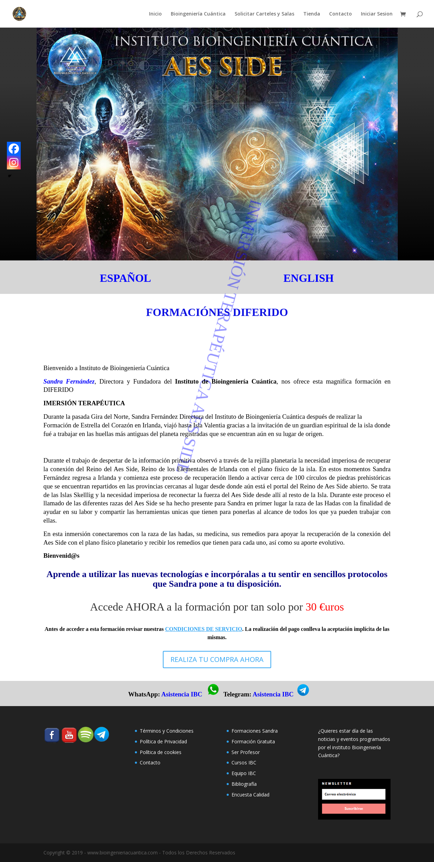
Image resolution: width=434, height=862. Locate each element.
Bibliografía (244, 784)
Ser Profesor (245, 752)
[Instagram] (14, 162)
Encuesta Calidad (250, 794)
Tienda (311, 14)
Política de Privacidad (163, 741)
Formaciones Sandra (254, 730)
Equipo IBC (243, 773)
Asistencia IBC (182, 694)
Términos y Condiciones (167, 730)
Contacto (340, 14)
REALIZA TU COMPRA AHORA (217, 659)
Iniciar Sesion (377, 14)
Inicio (155, 14)
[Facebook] (14, 149)
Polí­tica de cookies (160, 752)
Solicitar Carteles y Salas (264, 14)
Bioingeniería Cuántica (198, 14)
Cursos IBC (243, 762)
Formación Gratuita (253, 741)
